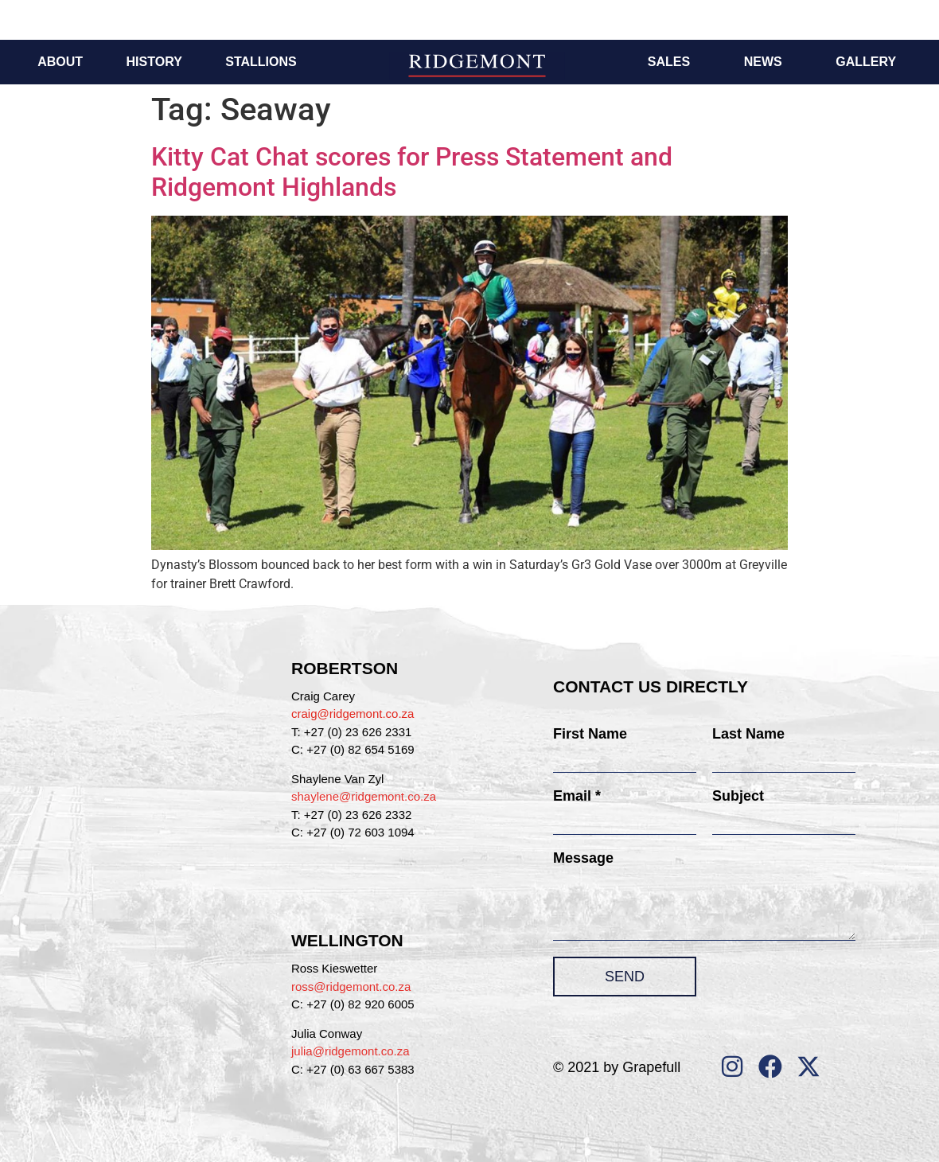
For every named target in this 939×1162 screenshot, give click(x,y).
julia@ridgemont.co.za (350, 1051)
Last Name (748, 734)
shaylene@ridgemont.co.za (363, 796)
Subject (738, 796)
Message (583, 858)
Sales (669, 61)
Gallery (866, 61)
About (60, 61)
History (154, 61)
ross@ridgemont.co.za (351, 986)
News (763, 61)
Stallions (260, 61)
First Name (590, 734)
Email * (577, 796)
